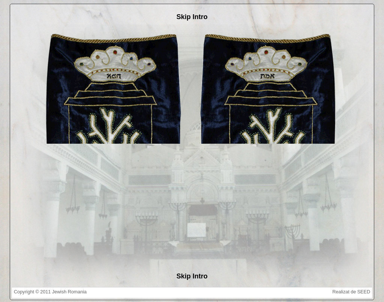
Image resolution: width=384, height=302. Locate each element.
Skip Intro (191, 17)
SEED (363, 292)
